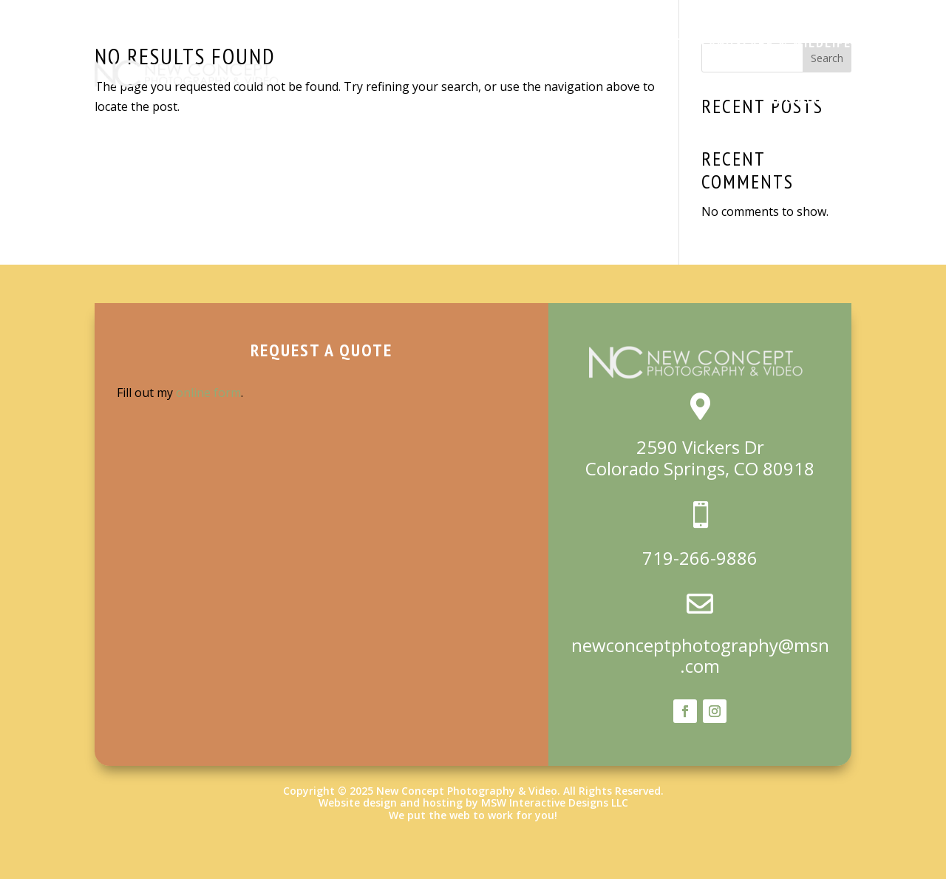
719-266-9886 (700, 558)
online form (208, 392)
